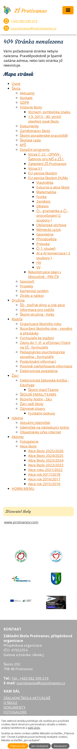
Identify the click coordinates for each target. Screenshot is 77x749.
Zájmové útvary (32, 408)
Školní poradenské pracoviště (44, 135)
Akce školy (28, 446)
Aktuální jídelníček (35, 422)
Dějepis (42, 206)
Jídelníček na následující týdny (44, 427)
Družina (18, 300)
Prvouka (43, 243)
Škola (16, 88)
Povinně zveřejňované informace (46, 366)
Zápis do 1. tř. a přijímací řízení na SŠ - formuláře (45, 345)
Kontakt (26, 97)
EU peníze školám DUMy (48, 177)
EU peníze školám (42, 173)
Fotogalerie (29, 441)
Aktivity (18, 436)
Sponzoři (27, 281)
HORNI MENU (23, 488)
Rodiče (17, 319)
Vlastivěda (44, 182)
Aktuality (27, 93)
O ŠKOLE (10, 702)
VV (38, 267)
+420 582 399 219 (24, 21)
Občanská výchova (51, 225)
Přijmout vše (17, 746)
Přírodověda (46, 239)
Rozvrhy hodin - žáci (36, 399)
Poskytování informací (38, 361)
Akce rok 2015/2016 (44, 483)
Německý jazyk (48, 229)
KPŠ (23, 144)
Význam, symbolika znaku (49, 112)
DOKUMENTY (14, 707)
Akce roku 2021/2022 (45, 469)
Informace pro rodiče (37, 309)
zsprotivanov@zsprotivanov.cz (33, 28)
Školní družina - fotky (37, 314)
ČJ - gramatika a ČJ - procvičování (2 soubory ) (52, 215)
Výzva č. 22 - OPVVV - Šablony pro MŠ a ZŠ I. (46, 156)
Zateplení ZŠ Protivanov (47, 163)
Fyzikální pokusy (41, 413)
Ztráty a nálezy (32, 295)
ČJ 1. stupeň (45, 248)
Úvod (16, 83)
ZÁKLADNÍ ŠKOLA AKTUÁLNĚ (26, 698)
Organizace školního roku (40, 323)
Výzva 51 (35, 168)
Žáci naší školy (32, 403)
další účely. (34, 728)
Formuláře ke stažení (37, 338)
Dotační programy (35, 149)
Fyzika (41, 196)
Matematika (46, 192)
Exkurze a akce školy (53, 187)
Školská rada (30, 140)
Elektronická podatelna (39, 370)
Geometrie (44, 234)
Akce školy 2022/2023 (45, 465)
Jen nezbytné (40, 746)
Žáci (15, 375)
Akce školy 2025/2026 (45, 450)
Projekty (26, 286)
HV (38, 262)
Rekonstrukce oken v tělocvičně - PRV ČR (44, 274)
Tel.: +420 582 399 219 (30, 678)
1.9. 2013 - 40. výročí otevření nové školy (44, 119)
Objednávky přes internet (40, 432)
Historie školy (31, 107)
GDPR (24, 102)
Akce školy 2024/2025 (45, 455)
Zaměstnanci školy (35, 130)
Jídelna (17, 418)
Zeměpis (43, 201)
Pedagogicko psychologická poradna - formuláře (42, 354)
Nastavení (60, 746)
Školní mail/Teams (43, 389)
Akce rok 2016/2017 (44, 479)
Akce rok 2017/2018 (44, 474)
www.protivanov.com (21, 522)
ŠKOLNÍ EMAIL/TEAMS (38, 394)
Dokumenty (29, 126)
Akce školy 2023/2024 (45, 460)
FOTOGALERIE (15, 712)
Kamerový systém (34, 290)
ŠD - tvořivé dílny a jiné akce (42, 305)
